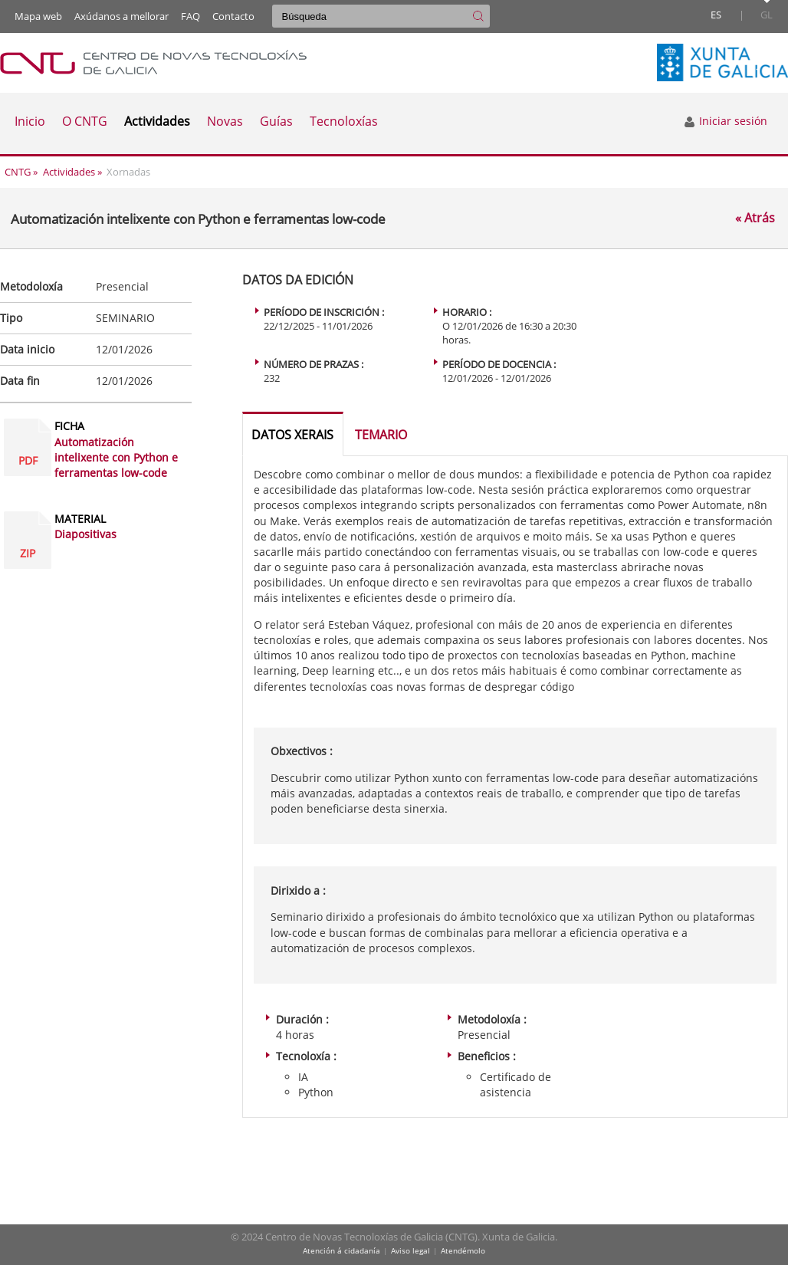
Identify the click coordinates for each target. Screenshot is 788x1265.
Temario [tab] (381, 434)
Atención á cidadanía (341, 1250)
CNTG (18, 172)
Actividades (69, 172)
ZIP (27, 553)
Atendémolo (463, 1250)
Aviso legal (410, 1250)
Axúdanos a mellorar (121, 16)
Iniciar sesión (725, 120)
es (716, 14)
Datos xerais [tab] (292, 434)
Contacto (233, 16)
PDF (28, 460)
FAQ (190, 16)
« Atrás (755, 218)
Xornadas (128, 172)
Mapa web (38, 16)
